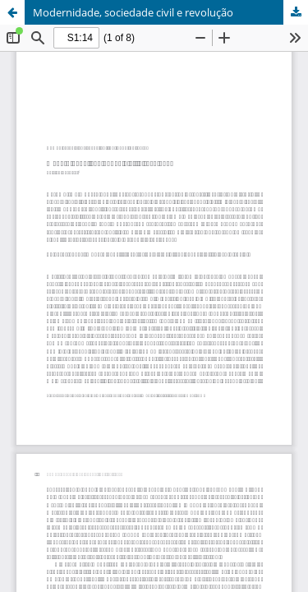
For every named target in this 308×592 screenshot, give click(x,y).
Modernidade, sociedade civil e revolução (133, 12)
